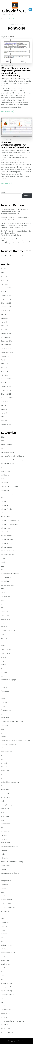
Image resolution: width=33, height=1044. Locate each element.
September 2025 (7, 307)
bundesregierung (7, 585)
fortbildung (5, 691)
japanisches (5, 793)
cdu (2, 589)
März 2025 (4, 329)
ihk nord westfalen (7, 767)
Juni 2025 (4, 318)
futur (3, 706)
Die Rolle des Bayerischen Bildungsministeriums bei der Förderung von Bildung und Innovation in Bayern (15, 241)
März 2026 (4, 284)
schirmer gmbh (6, 945)
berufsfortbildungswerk (9, 486)
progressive (5, 911)
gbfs (2, 714)
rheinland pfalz (6, 922)
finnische (4, 687)
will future (4, 1025)
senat (3, 956)
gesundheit (5, 725)
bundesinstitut (6, 577)
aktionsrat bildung (7, 463)
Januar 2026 (5, 292)
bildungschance (6, 536)
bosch (3, 562)
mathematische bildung (9, 846)
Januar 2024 (5, 383)
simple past (5, 960)
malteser (4, 835)
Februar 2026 (6, 288)
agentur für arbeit (7, 452)
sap (2, 937)
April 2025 (4, 326)
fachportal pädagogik (8, 680)
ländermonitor (6, 824)
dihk (2, 634)
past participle (6, 881)
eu (2, 676)
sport (3, 975)
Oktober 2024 (6, 348)
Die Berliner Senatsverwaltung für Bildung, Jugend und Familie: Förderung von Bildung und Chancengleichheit (16, 225)
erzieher (4, 672)
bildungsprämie (6, 543)
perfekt (3, 888)
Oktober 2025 (6, 303)
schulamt (4, 949)
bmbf (3, 558)
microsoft (4, 858)
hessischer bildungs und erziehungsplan (15, 740)
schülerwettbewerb (8, 953)
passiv (3, 877)
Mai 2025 (4, 322)
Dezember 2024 (6, 341)
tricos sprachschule (8, 994)
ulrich (3, 1006)
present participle (7, 900)
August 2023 (5, 402)
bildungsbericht (6, 532)
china (3, 592)
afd (2, 448)
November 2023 (6, 390)
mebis (3, 854)
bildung (4, 501)
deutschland (5, 619)
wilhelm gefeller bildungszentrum (13, 1021)
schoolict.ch (13, 10)
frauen (3, 695)
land (2, 820)
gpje (2, 729)
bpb (2, 566)
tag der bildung (6, 991)
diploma (4, 638)
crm (2, 600)
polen (3, 892)
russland (4, 934)
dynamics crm (6, 649)
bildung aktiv (5, 505)
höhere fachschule (7, 752)
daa (2, 608)
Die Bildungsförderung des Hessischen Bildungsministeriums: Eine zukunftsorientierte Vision (14, 212)
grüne (3, 733)
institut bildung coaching (10, 782)
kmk (2, 801)
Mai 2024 (4, 367)
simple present (6, 964)
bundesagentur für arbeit (10, 574)
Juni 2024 (4, 364)
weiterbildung (6, 1013)
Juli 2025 (4, 314)
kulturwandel (6, 816)
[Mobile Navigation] (30, 9)
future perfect (6, 710)
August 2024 (5, 356)
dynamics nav (5, 653)
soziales (3, 968)
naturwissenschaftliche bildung (12, 862)
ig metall (4, 763)
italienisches (5, 790)
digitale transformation (9, 630)
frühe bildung (6, 702)
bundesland (5, 581)
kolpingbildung (6, 805)
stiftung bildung (7, 983)
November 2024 (6, 345)
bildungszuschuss (7, 551)
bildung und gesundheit (9, 524)
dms (2, 642)
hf (1, 748)
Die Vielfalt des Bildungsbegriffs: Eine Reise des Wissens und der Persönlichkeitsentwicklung (16, 233)
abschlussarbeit (6, 445)
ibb (2, 759)
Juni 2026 (4, 273)
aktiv (2, 467)
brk (2, 570)
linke (2, 828)
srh (2, 979)
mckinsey (4, 850)
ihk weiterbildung (7, 771)
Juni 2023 (4, 409)
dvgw (3, 646)
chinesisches (5, 596)
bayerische (5, 482)
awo (2, 479)
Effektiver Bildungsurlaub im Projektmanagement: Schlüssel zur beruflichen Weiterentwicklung (16, 72)
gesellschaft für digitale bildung (12, 721)
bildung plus (5, 517)
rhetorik (4, 926)
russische (4, 930)
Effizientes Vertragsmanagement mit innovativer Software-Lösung (15, 144)
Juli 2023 (4, 405)
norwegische (5, 865)
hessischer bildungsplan (9, 744)
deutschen (5, 615)
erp (2, 668)
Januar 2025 (5, 337)
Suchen (4, 192)
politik (3, 896)
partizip (3, 869)
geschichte (5, 718)
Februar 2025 (6, 333)
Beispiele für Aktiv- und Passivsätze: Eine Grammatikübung (15, 218)
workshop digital (7, 1032)
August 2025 (5, 311)
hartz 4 (3, 736)
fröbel (3, 699)
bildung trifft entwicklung (10, 520)
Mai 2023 (4, 413)
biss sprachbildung (7, 555)
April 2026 (4, 280)
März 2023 (4, 420)
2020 (3, 437)
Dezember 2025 (6, 295)
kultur (3, 812)
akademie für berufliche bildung (12, 456)
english (3, 664)
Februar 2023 (6, 424)
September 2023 (7, 398)
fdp (2, 683)
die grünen (5, 623)
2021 (2, 441)
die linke (4, 627)
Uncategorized (6, 139)
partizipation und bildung (10, 873)
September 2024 (7, 352)
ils (1, 774)
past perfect (5, 884)
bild (2, 498)
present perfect (6, 903)
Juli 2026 (4, 269)
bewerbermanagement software (12, 494)
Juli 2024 (4, 360)
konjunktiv (5, 809)
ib (1, 755)
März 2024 (4, 375)
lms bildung (5, 831)
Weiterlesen (5, 111)
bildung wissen (6, 528)
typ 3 (2, 1002)
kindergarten (5, 797)
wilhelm (4, 1017)
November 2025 (6, 299)
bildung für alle (6, 509)
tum (2, 998)
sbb (2, 941)
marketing (4, 839)
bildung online (6, 513)
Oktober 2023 (6, 394)
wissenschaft (5, 1028)
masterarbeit (5, 843)
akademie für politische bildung (12, 460)
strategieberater (6, 987)
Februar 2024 (6, 379)
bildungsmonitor (7, 539)
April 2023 (4, 417)
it (1, 786)
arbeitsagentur (6, 471)
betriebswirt (5, 490)
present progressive (8, 907)
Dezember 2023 (6, 386)
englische (4, 661)
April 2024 (4, 371)
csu (2, 604)
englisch (4, 657)
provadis (4, 915)
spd (2, 972)
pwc (2, 918)
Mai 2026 (4, 276)
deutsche (4, 611)
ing (2, 778)
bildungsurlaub (7, 65)
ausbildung (5, 475)
